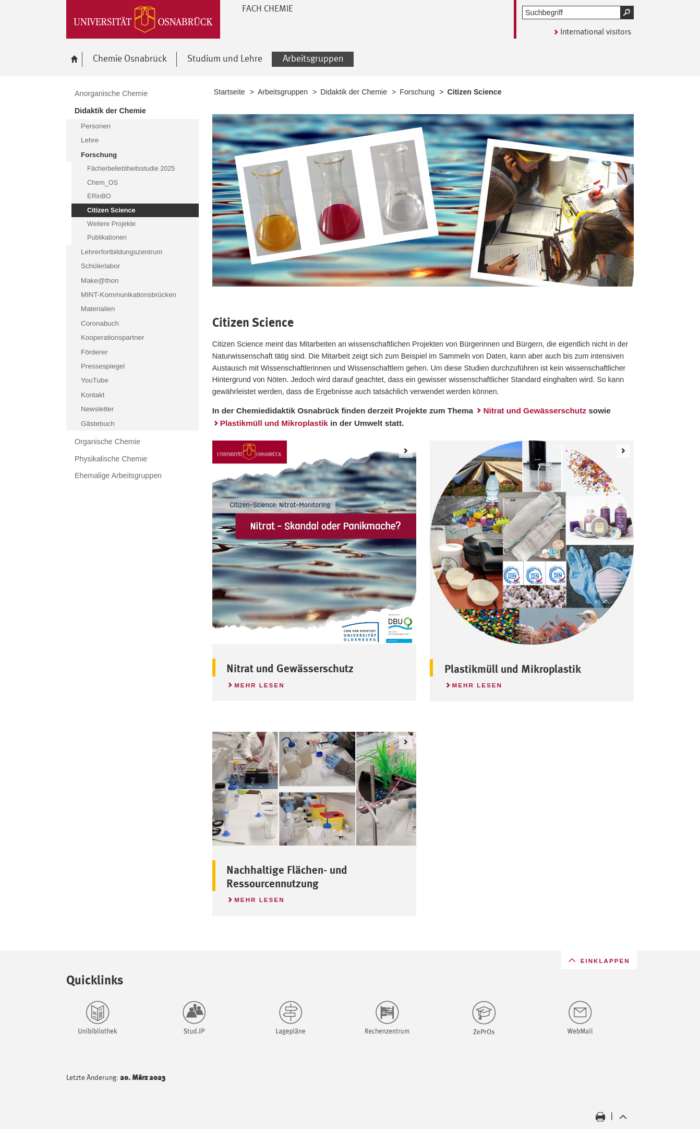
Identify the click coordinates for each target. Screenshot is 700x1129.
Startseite (229, 92)
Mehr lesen (255, 683)
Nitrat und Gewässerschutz (534, 410)
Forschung (417, 92)
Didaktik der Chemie (353, 92)
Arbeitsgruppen (283, 92)
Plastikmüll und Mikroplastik (274, 423)
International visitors (595, 32)
